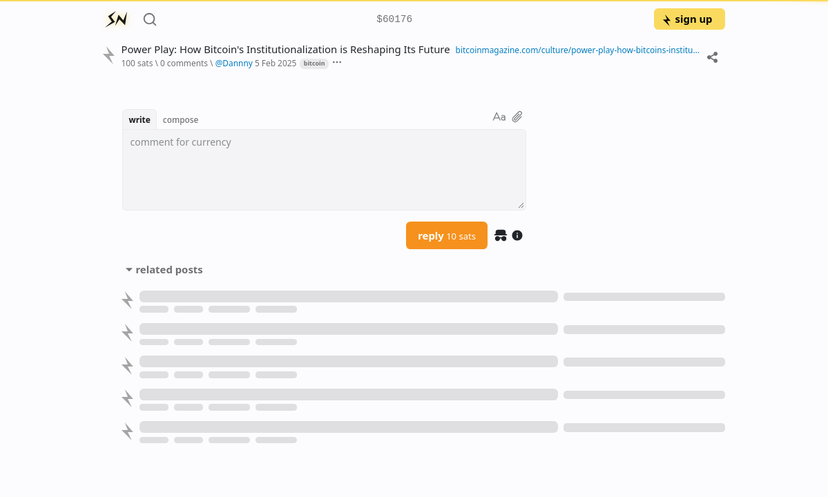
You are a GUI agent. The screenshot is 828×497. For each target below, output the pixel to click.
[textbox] (324, 169)
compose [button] (181, 119)
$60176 (394, 19)
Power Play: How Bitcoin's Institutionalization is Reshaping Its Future (285, 49)
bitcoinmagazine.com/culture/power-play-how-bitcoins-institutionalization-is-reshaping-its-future (578, 49)
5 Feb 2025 (275, 62)
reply (447, 235)
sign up (687, 19)
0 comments (184, 62)
